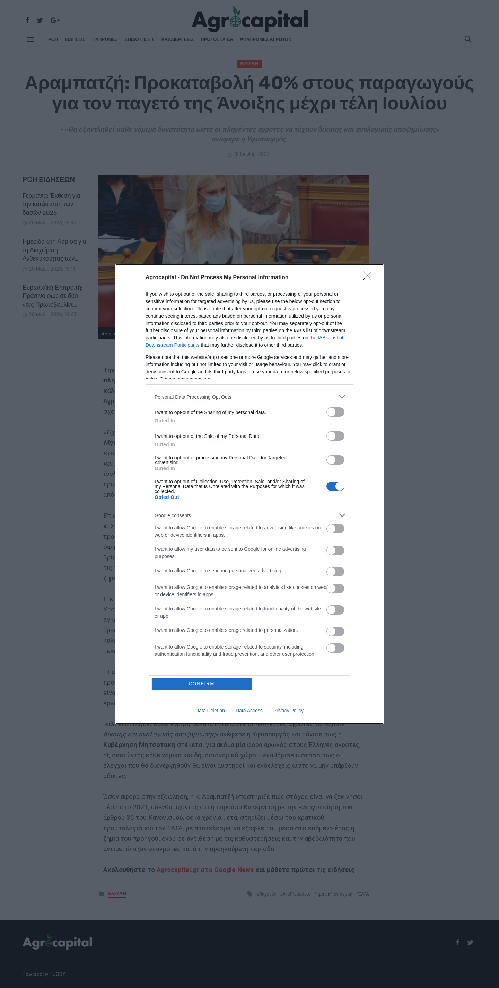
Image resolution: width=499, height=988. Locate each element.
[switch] (335, 412)
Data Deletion (210, 710)
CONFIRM (202, 683)
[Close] (369, 277)
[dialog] (249, 494)
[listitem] (249, 396)
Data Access (249, 710)
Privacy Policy (288, 710)
